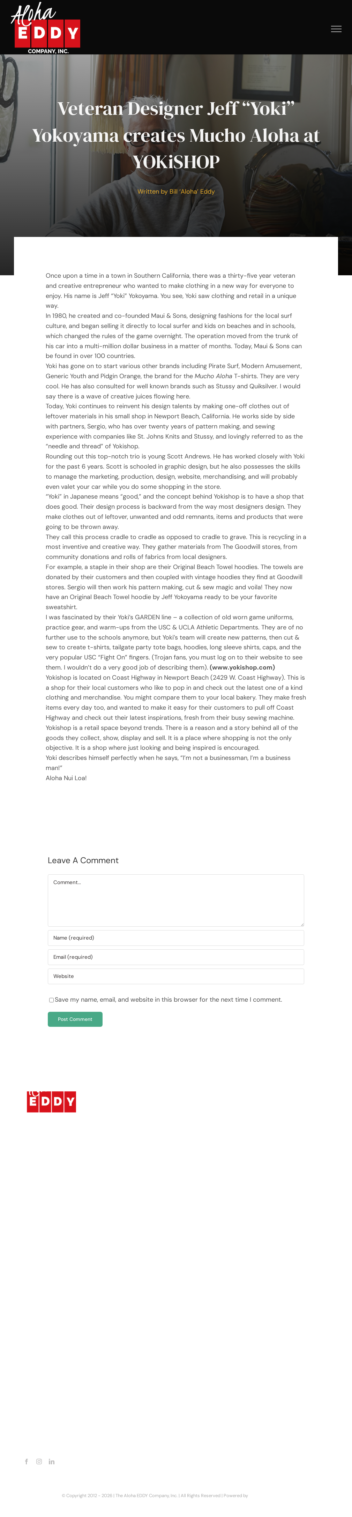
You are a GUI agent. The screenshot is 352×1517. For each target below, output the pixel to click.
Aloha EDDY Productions (66, 1326)
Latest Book (51, 1301)
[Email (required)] (176, 957)
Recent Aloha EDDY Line (65, 1339)
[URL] (176, 976)
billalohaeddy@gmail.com (69, 1442)
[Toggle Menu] (336, 29)
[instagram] (39, 1461)
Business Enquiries (59, 1351)
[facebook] (26, 1461)
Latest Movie (52, 1313)
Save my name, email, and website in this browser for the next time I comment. (168, 999)
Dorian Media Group (270, 1496)
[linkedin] (51, 1461)
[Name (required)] (176, 938)
